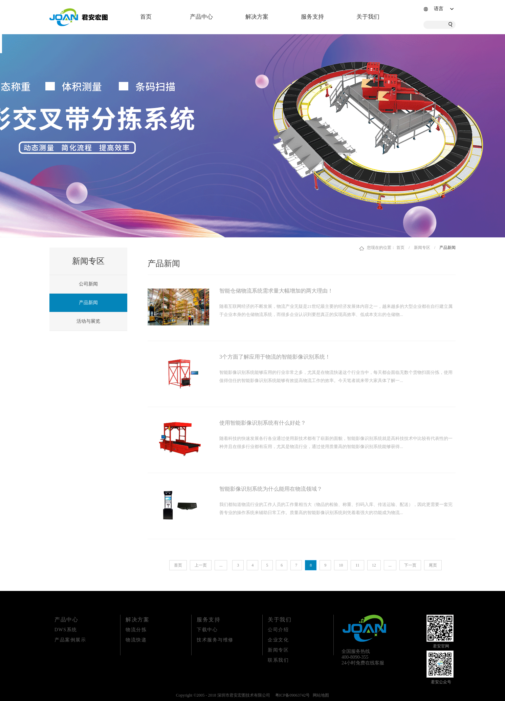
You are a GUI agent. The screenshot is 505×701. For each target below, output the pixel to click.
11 (357, 565)
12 (374, 565)
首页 (146, 17)
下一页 (410, 565)
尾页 (433, 565)
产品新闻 (447, 247)
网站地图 (320, 695)
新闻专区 (422, 247)
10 (341, 565)
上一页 (201, 565)
